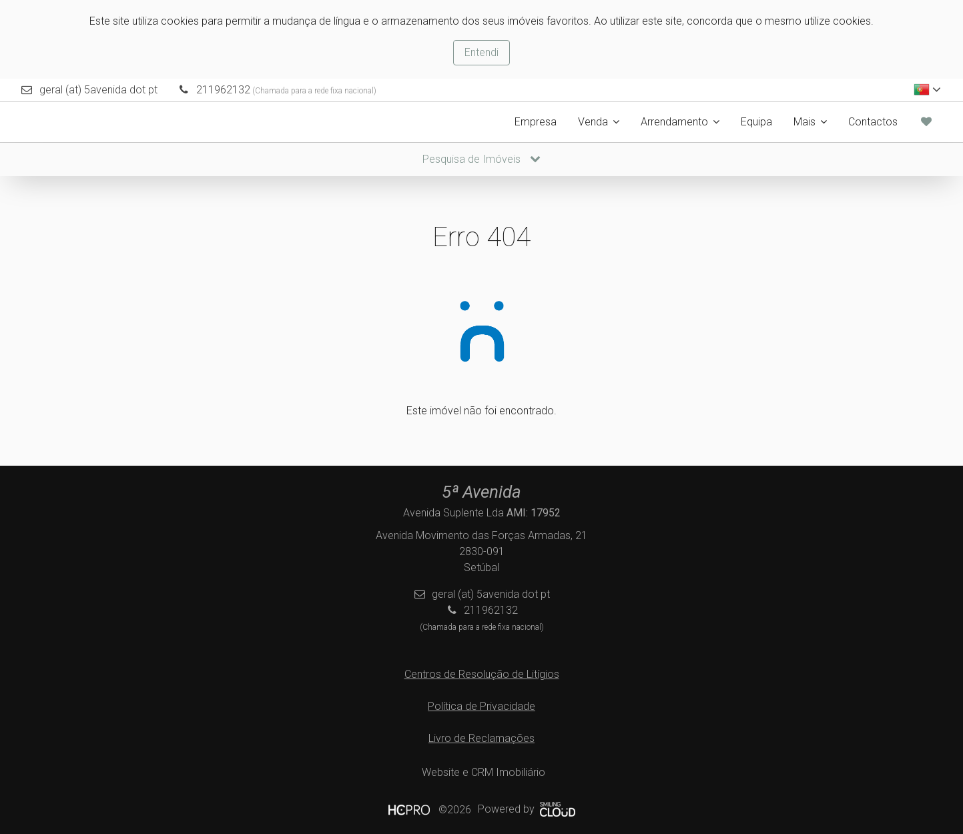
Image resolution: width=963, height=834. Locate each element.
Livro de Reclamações (481, 738)
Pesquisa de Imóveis (481, 159)
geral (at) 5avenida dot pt (98, 89)
